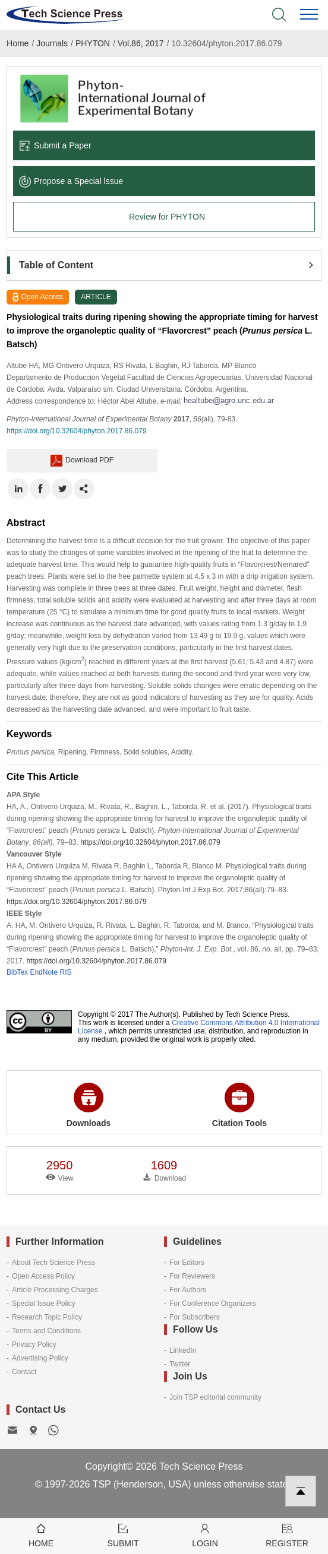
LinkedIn (182, 1350)
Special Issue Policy (43, 1303)
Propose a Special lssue (71, 181)
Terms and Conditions (46, 1331)
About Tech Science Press (53, 1262)
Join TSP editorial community (215, 1397)
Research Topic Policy (47, 1317)
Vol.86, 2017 (141, 43)
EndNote (44, 972)
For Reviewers (192, 1276)
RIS (65, 972)
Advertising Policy (40, 1358)
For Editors (186, 1262)
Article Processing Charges (55, 1290)
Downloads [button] (89, 1105)
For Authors (187, 1290)
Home (18, 43)
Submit (123, 1534)
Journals (52, 43)
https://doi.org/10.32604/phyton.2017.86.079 (77, 431)
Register (287, 1534)
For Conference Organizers (212, 1303)
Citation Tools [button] (239, 1105)
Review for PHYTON (167, 216)
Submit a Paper (55, 145)
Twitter (179, 1364)
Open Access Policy (43, 1276)
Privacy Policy (34, 1344)
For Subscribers (194, 1317)
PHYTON (92, 43)
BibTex (17, 972)
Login (205, 1534)
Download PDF (82, 461)
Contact (24, 1372)
